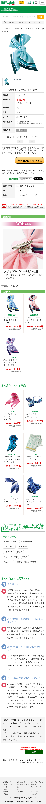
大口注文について (8, 794)
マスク (24, 557)
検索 (40, 17)
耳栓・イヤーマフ (11, 557)
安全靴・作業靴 (10, 541)
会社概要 (33, 784)
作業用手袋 (8, 562)
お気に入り (13, 179)
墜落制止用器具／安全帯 (26, 562)
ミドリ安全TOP (10, 22)
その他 (38, 22)
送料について (21, 782)
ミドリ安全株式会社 (37, 782)
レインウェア (9, 547)
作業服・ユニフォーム (26, 22)
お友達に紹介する (26, 179)
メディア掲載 (35, 791)
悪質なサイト (7, 791)
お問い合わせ (7, 789)
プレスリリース (35, 794)
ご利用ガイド (7, 782)
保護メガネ (8, 552)
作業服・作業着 (27, 541)
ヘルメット (23, 547)
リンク (19, 789)
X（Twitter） (20, 791)
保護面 (19, 552)
